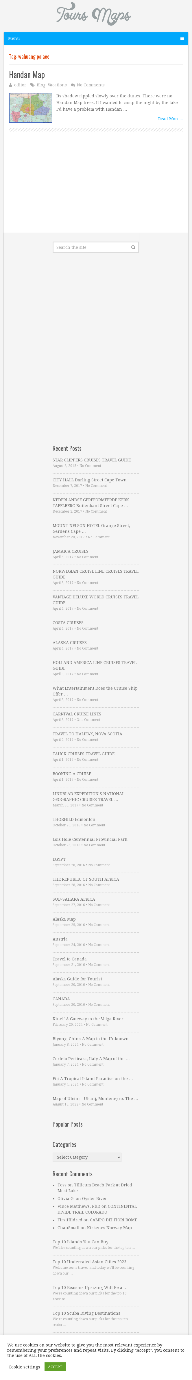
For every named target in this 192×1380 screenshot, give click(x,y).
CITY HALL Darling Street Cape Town (90, 480)
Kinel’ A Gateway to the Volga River (88, 1019)
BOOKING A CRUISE (72, 773)
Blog (41, 85)
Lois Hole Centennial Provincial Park (90, 839)
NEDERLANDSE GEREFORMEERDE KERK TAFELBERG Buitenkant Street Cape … (91, 503)
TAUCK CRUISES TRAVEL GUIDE (84, 754)
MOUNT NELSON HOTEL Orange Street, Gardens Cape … (91, 528)
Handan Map (27, 74)
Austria (60, 939)
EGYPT (59, 859)
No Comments (91, 85)
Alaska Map (64, 919)
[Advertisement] (96, 192)
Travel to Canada (70, 959)
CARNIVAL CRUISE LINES (77, 714)
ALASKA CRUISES (70, 642)
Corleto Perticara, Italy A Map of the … (91, 1058)
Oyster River (94, 1198)
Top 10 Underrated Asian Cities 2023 (89, 1262)
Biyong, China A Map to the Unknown (91, 1038)
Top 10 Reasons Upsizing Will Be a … (90, 1287)
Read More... (170, 118)
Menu (14, 38)
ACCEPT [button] (55, 1367)
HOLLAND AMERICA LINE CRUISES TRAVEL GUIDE (94, 665)
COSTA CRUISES (68, 622)
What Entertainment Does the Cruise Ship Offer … (95, 691)
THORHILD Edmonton (74, 819)
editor (20, 85)
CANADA (61, 999)
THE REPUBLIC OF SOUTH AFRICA (86, 879)
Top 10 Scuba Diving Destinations (86, 1313)
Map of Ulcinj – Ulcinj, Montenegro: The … (95, 1098)
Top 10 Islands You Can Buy (80, 1242)
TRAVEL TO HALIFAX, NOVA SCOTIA (87, 734)
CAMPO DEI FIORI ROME (113, 1220)
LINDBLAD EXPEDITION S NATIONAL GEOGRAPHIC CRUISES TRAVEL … (88, 796)
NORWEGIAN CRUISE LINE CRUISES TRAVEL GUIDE (96, 574)
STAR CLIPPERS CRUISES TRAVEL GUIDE (92, 460)
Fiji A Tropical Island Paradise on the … (93, 1078)
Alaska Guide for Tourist (77, 979)
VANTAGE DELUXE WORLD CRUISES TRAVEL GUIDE (96, 600)
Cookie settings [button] (24, 1367)
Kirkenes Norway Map (109, 1227)
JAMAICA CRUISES (70, 551)
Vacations (57, 85)
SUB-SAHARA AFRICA (74, 899)
